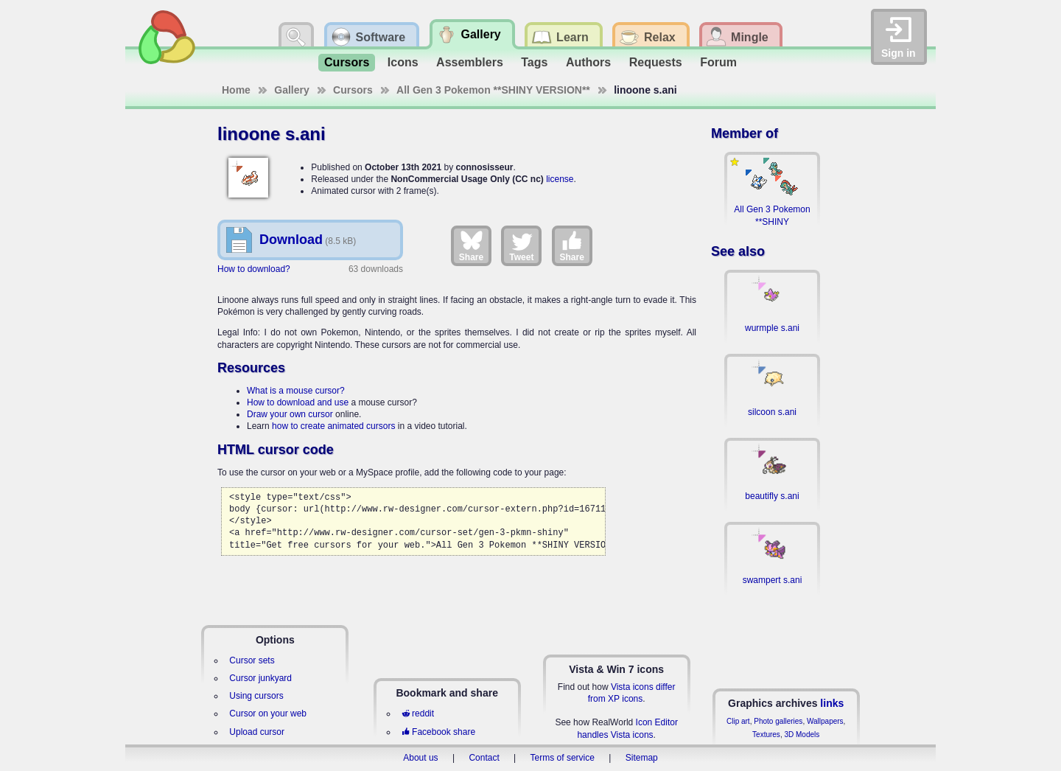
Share (471, 245)
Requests (655, 62)
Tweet (521, 245)
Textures (766, 734)
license (559, 179)
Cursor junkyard (260, 678)
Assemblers (469, 62)
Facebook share (438, 732)
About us (420, 758)
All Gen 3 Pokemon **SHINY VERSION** (493, 90)
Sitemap (642, 758)
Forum (718, 62)
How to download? (253, 269)
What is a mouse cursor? (296, 391)
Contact (484, 758)
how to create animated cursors (333, 426)
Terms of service (562, 758)
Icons (403, 62)
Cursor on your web (268, 713)
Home (236, 90)
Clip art (738, 721)
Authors (588, 62)
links (832, 703)
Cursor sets (251, 660)
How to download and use (298, 402)
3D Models (801, 734)
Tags (534, 62)
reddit (418, 713)
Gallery (291, 90)
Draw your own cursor (290, 414)
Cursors (346, 62)
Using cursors (256, 696)
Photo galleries (778, 721)
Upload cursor (256, 732)
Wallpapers (825, 721)
